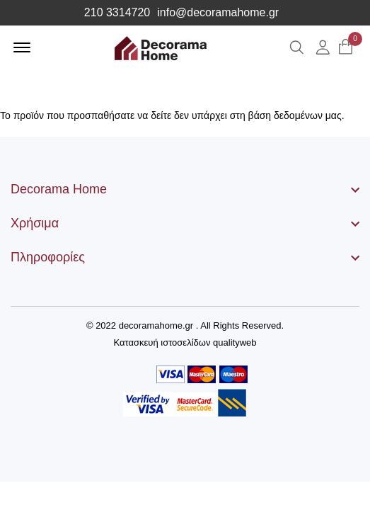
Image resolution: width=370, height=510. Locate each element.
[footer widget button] (185, 189)
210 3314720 (117, 12)
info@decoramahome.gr (218, 12)
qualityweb (234, 342)
